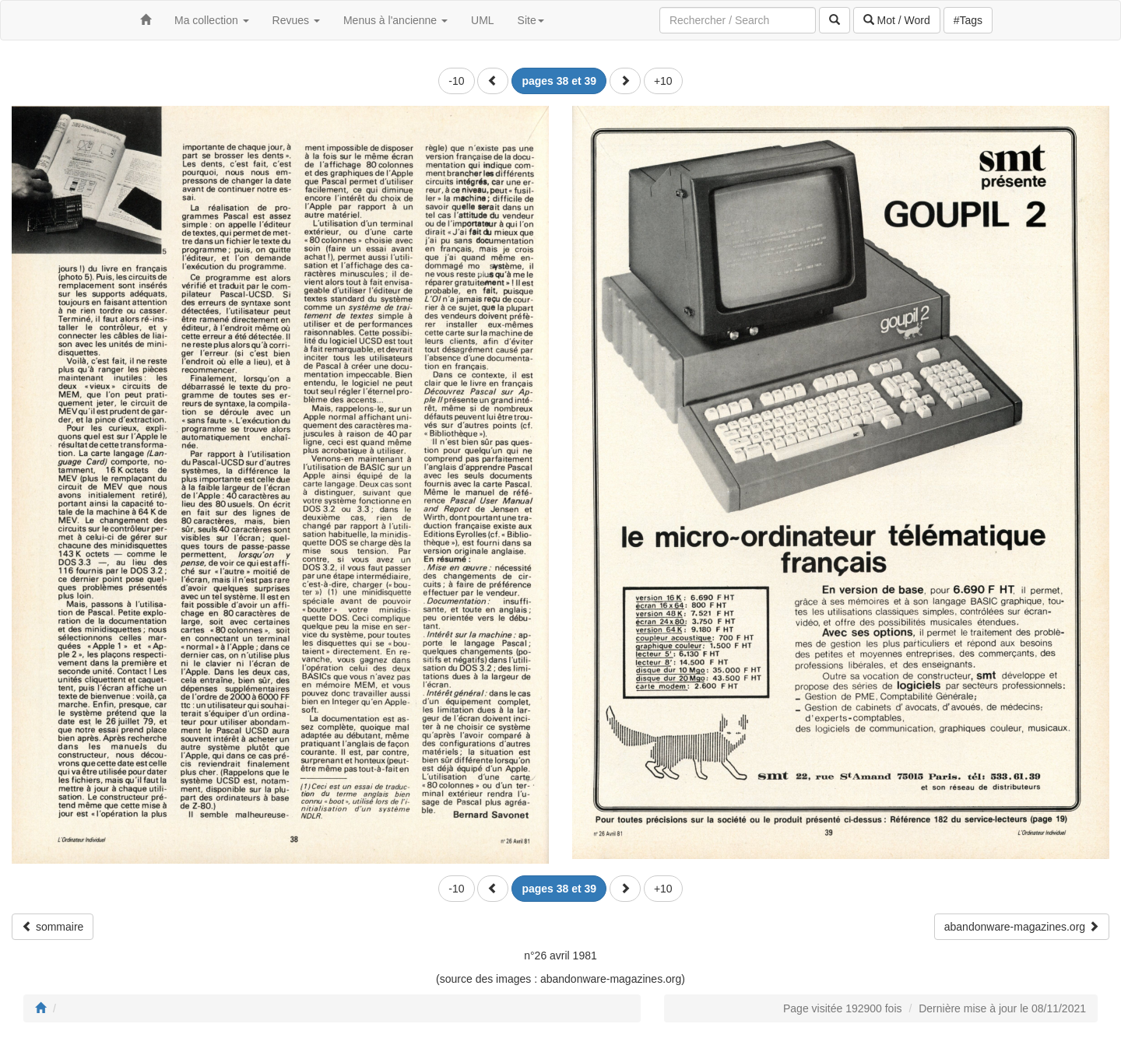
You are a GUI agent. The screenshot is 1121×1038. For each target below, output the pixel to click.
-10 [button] (456, 81)
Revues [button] (296, 20)
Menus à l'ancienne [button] (395, 20)
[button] (492, 81)
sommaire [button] (52, 927)
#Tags (968, 20)
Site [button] (531, 20)
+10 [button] (663, 81)
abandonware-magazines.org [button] (1021, 927)
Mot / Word (896, 20)
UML (482, 20)
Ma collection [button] (211, 20)
